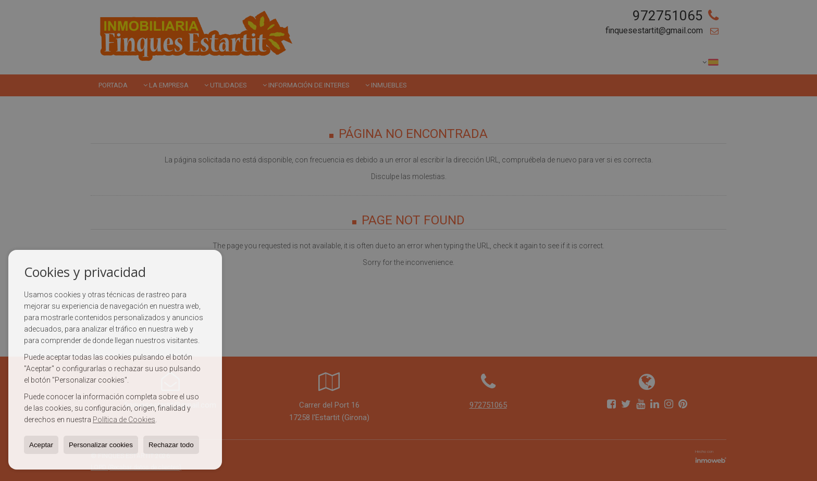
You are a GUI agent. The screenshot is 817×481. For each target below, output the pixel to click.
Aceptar (41, 445)
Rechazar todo (171, 445)
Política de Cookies (124, 419)
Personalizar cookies (101, 445)
